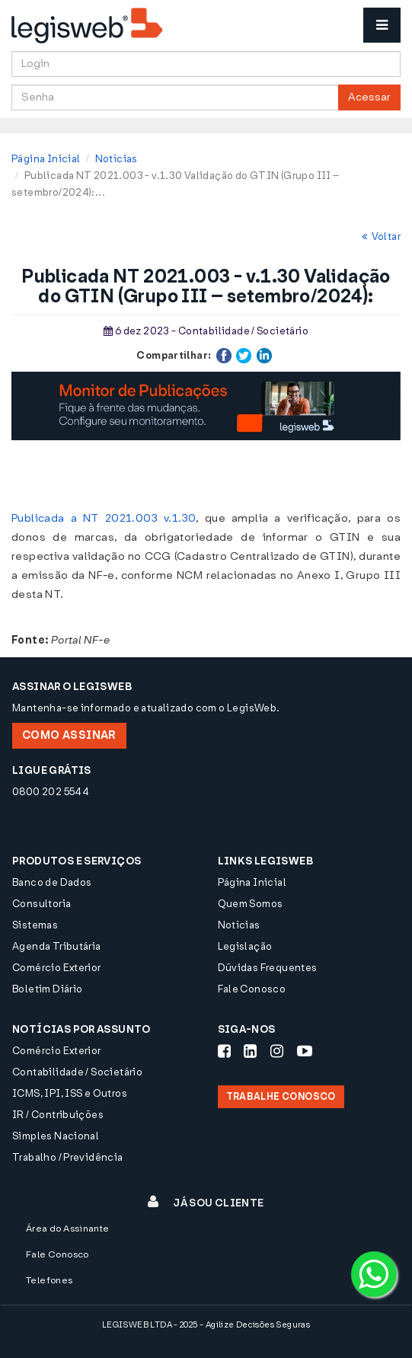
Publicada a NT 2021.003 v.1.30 (103, 518)
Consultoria (41, 903)
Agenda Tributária (56, 946)
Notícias (116, 158)
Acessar (369, 97)
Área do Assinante (68, 1228)
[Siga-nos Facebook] (224, 1051)
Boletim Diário (47, 989)
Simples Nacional (55, 1136)
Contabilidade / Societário (77, 1072)
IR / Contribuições (58, 1114)
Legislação (245, 946)
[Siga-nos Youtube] (304, 1051)
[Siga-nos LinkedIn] (250, 1051)
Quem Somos (250, 903)
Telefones (49, 1280)
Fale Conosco (252, 989)
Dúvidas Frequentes (268, 967)
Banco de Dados (51, 882)
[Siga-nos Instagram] (276, 1051)
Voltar (381, 236)
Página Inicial (45, 158)
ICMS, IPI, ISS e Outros (69, 1093)
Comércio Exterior (56, 967)
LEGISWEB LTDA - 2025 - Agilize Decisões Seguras (206, 1325)
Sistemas (35, 925)
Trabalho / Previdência (67, 1157)
